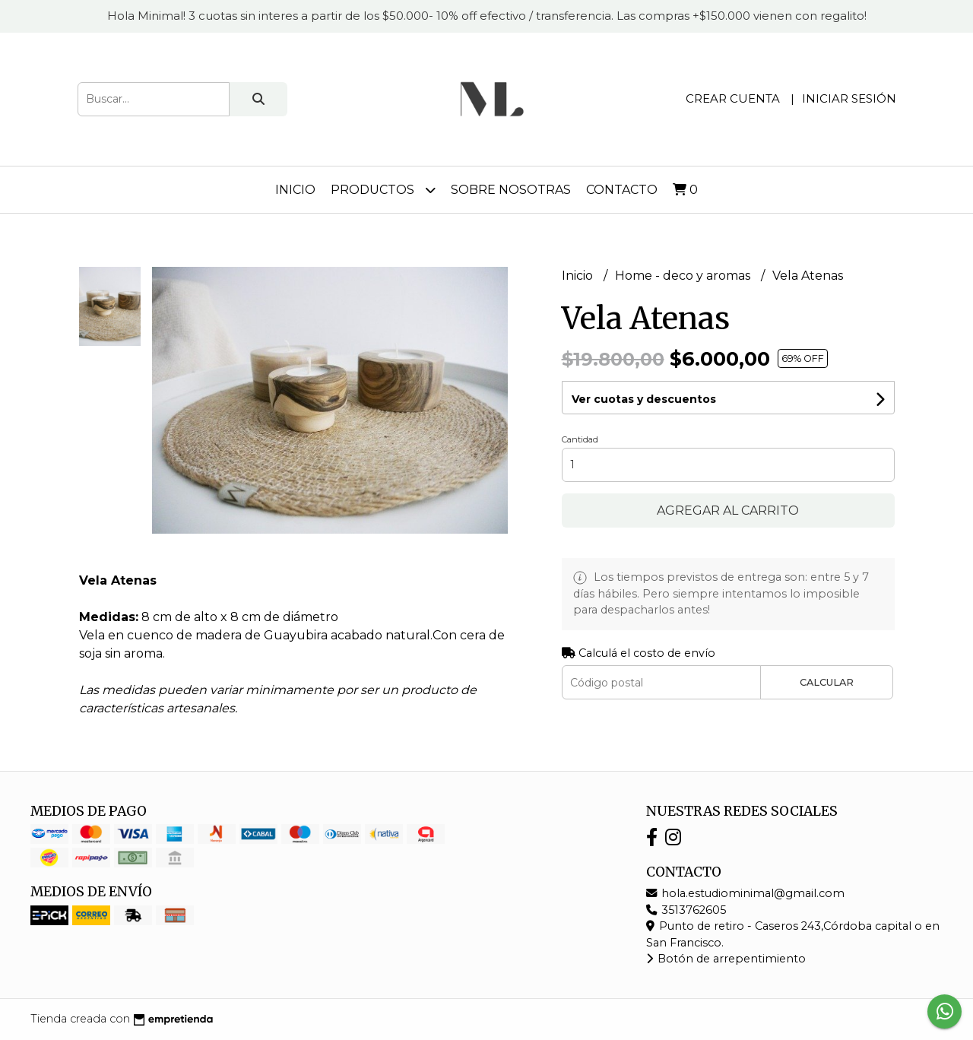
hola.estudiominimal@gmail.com (745, 893)
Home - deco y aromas (684, 275)
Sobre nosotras (511, 189)
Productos (383, 189)
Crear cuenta (733, 98)
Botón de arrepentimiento (726, 958)
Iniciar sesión (849, 98)
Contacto (622, 189)
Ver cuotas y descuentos (644, 399)
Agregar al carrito (728, 510)
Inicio (295, 189)
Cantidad (580, 439)
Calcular (827, 682)
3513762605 (686, 910)
